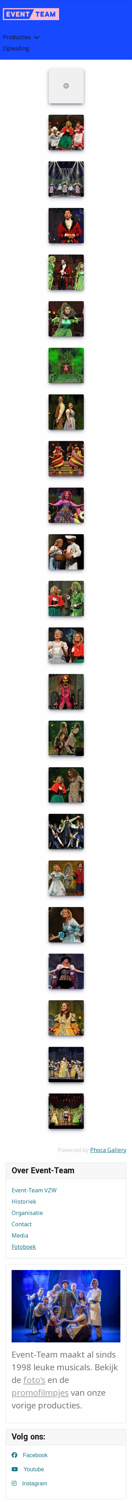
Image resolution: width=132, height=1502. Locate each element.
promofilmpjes (40, 1392)
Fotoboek (24, 1247)
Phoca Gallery (108, 1150)
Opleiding (16, 48)
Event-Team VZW (34, 1190)
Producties (17, 37)
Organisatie (27, 1213)
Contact (22, 1224)
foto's (34, 1379)
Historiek (24, 1201)
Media (20, 1235)
